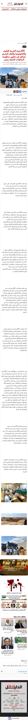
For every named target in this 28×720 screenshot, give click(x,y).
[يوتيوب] (14, 698)
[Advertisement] (14, 25)
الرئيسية (23, 43)
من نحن (21, 705)
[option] (14, 567)
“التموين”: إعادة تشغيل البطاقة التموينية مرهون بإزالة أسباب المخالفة (22, 646)
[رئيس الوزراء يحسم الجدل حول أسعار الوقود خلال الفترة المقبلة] (21, 624)
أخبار (18, 43)
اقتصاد (11, 700)
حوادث (16, 702)
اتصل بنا (11, 705)
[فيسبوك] (18, 698)
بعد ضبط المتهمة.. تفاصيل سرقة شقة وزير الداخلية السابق (7, 629)
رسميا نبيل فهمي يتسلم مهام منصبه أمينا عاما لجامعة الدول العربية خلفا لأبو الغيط (7, 652)
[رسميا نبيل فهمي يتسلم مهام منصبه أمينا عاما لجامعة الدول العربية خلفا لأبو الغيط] (7, 643)
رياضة (7, 700)
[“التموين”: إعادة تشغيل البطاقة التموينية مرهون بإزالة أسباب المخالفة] (21, 640)
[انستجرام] (9, 698)
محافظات (22, 702)
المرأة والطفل (10, 702)
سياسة (16, 700)
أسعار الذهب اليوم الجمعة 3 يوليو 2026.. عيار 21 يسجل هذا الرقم (14, 569)
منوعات (11, 703)
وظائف (16, 705)
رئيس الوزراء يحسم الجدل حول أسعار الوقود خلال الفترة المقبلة (21, 631)
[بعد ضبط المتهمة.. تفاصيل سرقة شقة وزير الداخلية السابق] (7, 622)
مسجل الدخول (14, 665)
